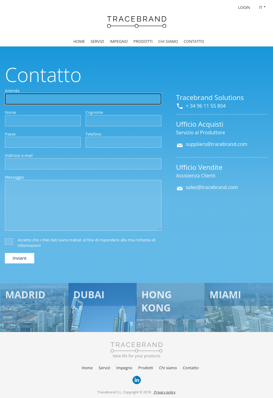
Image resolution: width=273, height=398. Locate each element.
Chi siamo (168, 41)
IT (260, 7)
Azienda (12, 90)
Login (244, 7)
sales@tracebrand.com (212, 187)
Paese (10, 134)
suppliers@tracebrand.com (217, 144)
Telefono (93, 134)
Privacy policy (164, 392)
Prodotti (143, 41)
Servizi (97, 41)
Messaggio (14, 177)
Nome (10, 112)
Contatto (194, 41)
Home (79, 41)
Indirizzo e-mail (19, 155)
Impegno (119, 41)
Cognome (94, 112)
